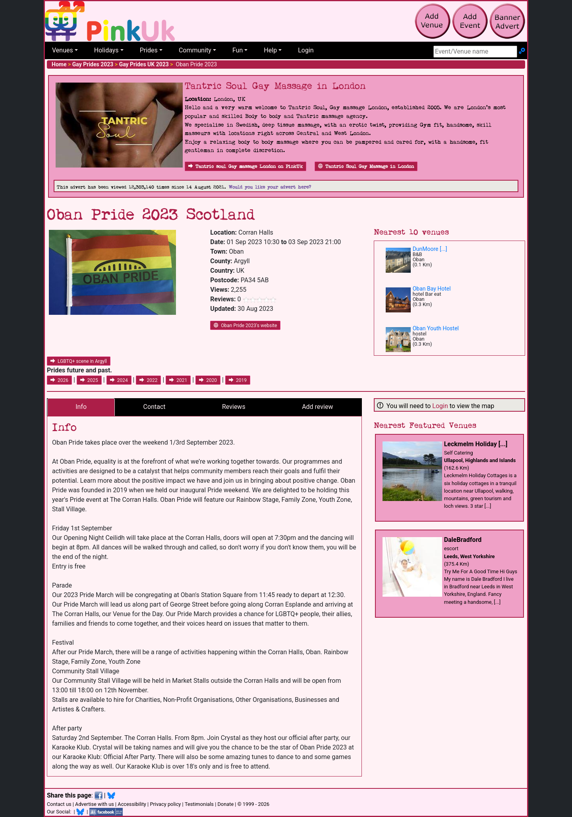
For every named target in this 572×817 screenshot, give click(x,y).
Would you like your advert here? (270, 187)
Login (305, 50)
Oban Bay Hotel (432, 288)
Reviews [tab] (233, 406)
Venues (62, 50)
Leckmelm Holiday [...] (476, 444)
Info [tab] (81, 406)
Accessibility (132, 804)
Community (195, 50)
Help (270, 50)
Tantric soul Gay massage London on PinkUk (245, 166)
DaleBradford (463, 539)
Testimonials (199, 804)
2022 (148, 380)
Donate (225, 804)
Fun (237, 50)
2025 (89, 380)
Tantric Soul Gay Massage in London (366, 166)
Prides (149, 50)
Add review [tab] (317, 406)
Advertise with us (94, 804)
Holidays (106, 50)
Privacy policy (165, 804)
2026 (59, 380)
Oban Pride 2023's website (245, 325)
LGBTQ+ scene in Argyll (78, 361)
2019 (238, 380)
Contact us (59, 804)
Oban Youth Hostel (436, 328)
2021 (178, 380)
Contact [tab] (154, 406)
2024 (119, 380)
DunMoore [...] (430, 249)
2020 (208, 380)
